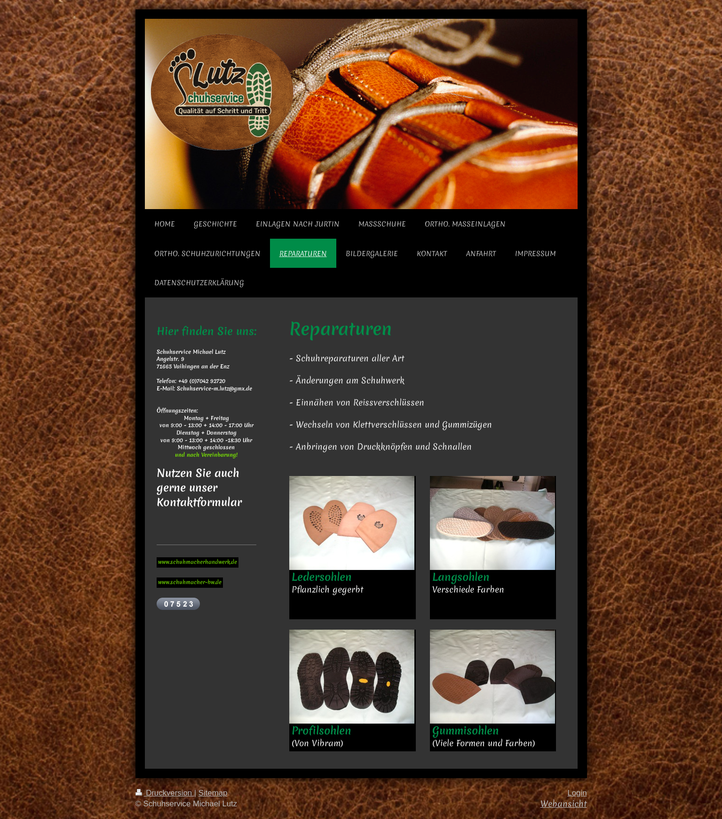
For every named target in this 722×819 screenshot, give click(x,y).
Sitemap (213, 792)
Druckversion (164, 792)
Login (577, 792)
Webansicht (563, 804)
